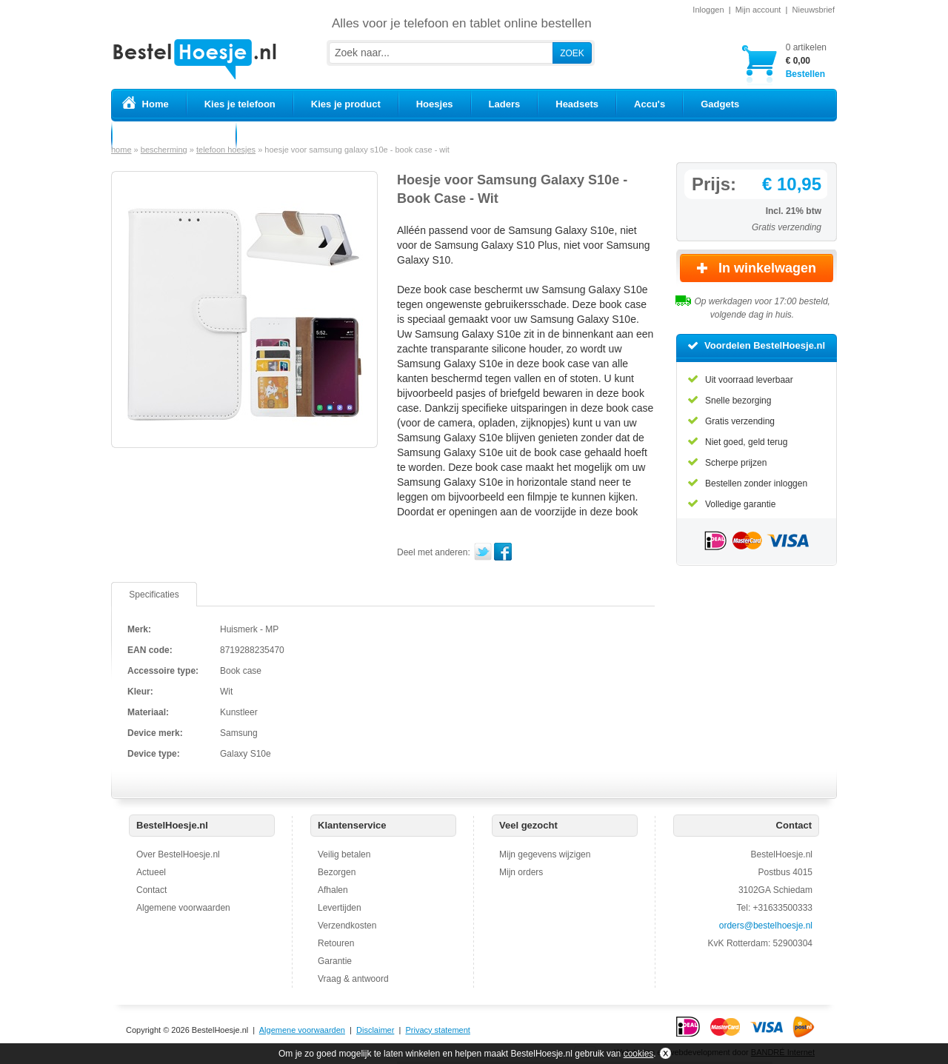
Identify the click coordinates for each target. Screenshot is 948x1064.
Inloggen (708, 9)
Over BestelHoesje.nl (178, 854)
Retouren (336, 943)
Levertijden (339, 908)
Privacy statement (437, 1029)
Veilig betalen (344, 854)
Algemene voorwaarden (183, 908)
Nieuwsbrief (813, 9)
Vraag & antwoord (353, 979)
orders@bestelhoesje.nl (765, 925)
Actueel (151, 872)
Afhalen (333, 890)
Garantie (335, 961)
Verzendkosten (347, 925)
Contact (151, 890)
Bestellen (806, 60)
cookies (639, 1053)
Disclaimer (375, 1029)
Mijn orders (521, 872)
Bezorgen (337, 872)
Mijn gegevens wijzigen (544, 854)
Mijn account (758, 9)
